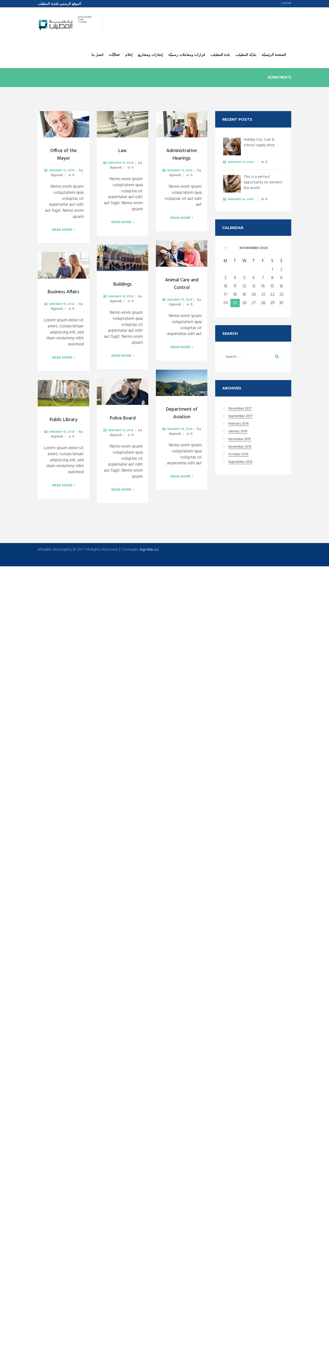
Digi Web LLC (150, 550)
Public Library (63, 420)
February (240, 427)
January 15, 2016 (64, 171)
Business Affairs (63, 292)
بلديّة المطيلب (245, 55)
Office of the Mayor (64, 155)
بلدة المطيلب (220, 55)
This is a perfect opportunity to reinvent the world (261, 183)
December (241, 442)
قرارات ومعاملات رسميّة (186, 55)
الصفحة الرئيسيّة (274, 55)
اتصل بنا (97, 55)
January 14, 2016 (243, 162)
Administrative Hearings (181, 155)
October (240, 457)
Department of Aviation (181, 413)
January (239, 434)
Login (285, 4)
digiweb (58, 176)
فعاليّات (114, 55)
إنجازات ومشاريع (150, 55)
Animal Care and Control (181, 284)
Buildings (122, 285)
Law (123, 151)
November (241, 411)
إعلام (129, 55)
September (242, 419)
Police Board (122, 419)
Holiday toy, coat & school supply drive (261, 143)
